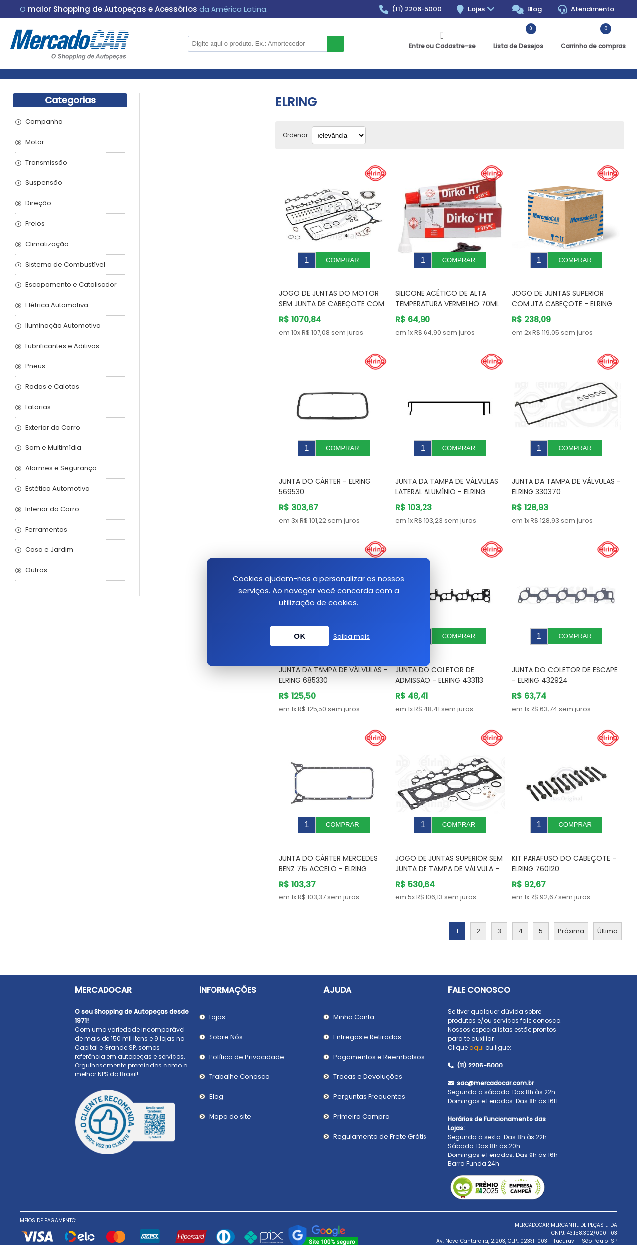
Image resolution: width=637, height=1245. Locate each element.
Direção (38, 203)
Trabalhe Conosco (239, 1047)
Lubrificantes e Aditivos (62, 346)
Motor (34, 142)
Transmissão (46, 162)
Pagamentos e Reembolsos (379, 1027)
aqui (476, 1017)
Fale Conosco (479, 960)
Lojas (482, 9)
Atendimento (586, 9)
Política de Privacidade (246, 1027)
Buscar (335, 44)
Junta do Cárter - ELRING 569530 (325, 471)
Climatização (47, 244)
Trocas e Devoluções (367, 1047)
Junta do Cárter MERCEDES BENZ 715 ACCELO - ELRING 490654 (328, 838)
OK (300, 636)
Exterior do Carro (52, 427)
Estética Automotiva (57, 488)
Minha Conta (353, 987)
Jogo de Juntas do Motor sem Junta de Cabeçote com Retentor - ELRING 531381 (331, 296)
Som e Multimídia (53, 447)
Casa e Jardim (49, 549)
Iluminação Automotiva (63, 325)
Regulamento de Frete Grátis (379, 1106)
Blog (527, 9)
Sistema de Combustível (65, 264)
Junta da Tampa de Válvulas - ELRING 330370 (566, 471)
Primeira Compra (361, 1086)
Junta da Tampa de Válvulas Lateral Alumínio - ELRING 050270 (446, 476)
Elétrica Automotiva (56, 305)
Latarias (38, 407)
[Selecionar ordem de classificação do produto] (339, 135)
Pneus (35, 366)
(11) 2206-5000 (410, 9)
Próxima (571, 901)
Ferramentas (46, 529)
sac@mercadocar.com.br (491, 1053)
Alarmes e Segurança (61, 468)
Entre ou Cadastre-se (442, 46)
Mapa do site (230, 1086)
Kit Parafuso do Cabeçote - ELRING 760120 (564, 833)
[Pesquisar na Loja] (257, 44)
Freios (35, 223)
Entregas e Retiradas (367, 1007)
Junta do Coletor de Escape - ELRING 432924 (565, 652)
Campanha (44, 121)
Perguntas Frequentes (369, 1066)
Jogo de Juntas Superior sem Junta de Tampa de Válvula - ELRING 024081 (449, 838)
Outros (36, 570)
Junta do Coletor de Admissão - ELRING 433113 (439, 652)
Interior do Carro (52, 509)
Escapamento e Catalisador (71, 284)
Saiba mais (351, 636)
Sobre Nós (226, 1007)
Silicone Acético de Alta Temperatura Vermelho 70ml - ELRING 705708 (447, 296)
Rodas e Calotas (52, 386)
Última (607, 901)
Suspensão (43, 182)
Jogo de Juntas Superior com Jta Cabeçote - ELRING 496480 (562, 296)
